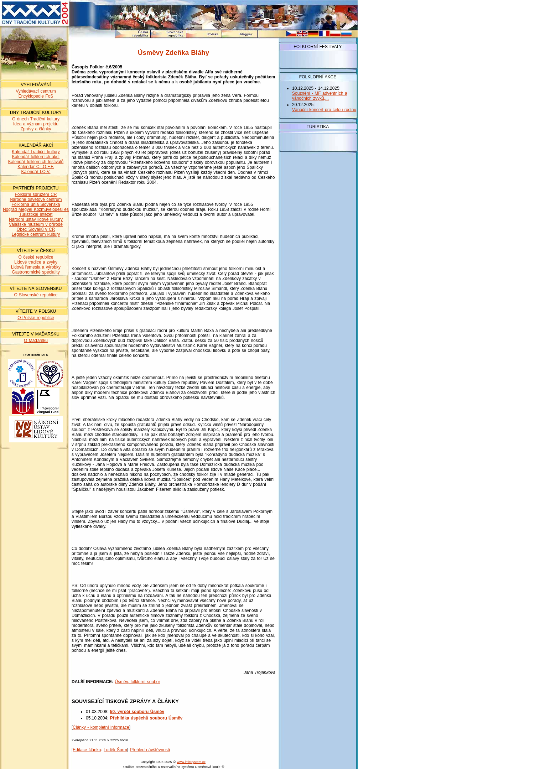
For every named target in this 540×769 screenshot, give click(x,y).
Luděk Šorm (115, 749)
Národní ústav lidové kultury (36, 219)
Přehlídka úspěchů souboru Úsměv (146, 718)
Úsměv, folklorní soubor (137, 681)
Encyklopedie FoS (36, 96)
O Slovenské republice (35, 294)
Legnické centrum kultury (36, 234)
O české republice (35, 257)
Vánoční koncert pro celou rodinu (324, 109)
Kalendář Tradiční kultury (36, 151)
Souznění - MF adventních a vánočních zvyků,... (319, 96)
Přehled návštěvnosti (150, 749)
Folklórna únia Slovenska (35, 204)
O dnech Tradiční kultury (35, 118)
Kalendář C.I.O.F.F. (35, 166)
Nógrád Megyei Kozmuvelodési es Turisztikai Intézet (36, 212)
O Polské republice (35, 317)
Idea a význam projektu (35, 123)
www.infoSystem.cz (191, 762)
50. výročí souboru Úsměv (137, 711)
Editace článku (87, 749)
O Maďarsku (36, 340)
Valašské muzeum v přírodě (36, 224)
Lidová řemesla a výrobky (36, 267)
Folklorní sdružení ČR (36, 194)
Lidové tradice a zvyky (35, 262)
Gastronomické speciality (35, 272)
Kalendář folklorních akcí (35, 156)
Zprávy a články (35, 128)
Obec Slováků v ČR (36, 229)
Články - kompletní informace (101, 727)
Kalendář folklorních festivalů (35, 161)
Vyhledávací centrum (36, 91)
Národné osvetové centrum (36, 199)
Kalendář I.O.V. (36, 171)
